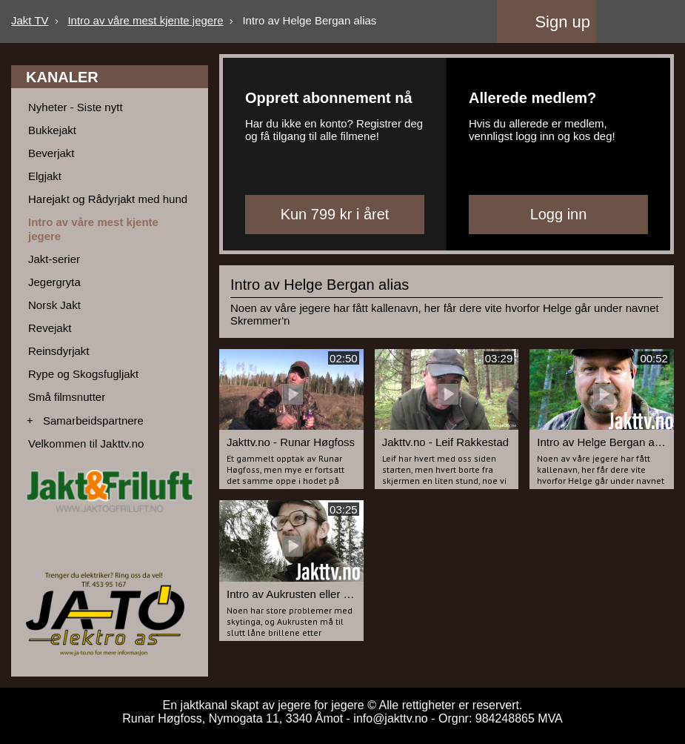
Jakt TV (30, 20)
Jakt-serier (54, 259)
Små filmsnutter (66, 397)
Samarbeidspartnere (93, 420)
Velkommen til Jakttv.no (86, 443)
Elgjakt (44, 176)
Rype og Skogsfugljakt (83, 374)
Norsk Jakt (54, 305)
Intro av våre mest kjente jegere (145, 20)
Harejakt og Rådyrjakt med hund (107, 199)
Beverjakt (51, 153)
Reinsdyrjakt (59, 351)
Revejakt (49, 328)
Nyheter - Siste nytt (75, 107)
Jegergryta (54, 282)
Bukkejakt (52, 130)
